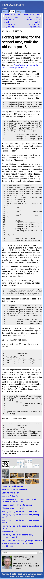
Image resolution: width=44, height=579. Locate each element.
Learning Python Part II (11, 496)
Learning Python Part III (11, 493)
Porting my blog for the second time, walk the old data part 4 (32, 21)
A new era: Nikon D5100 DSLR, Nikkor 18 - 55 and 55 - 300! (20, 545)
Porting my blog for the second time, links (19, 511)
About (5, 12)
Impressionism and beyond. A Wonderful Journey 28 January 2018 (19, 500)
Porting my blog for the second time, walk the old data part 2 (12, 21)
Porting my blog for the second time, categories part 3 (22, 527)
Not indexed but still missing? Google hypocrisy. (22, 540)
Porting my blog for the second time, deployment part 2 (17, 536)
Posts (11, 11)
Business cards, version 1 (13, 532)
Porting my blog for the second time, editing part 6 (20, 521)
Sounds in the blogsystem (13, 486)
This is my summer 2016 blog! (14, 508)
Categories (20, 12)
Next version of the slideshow (14, 490)
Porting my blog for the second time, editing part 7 (20, 516)
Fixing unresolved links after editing (17, 505)
